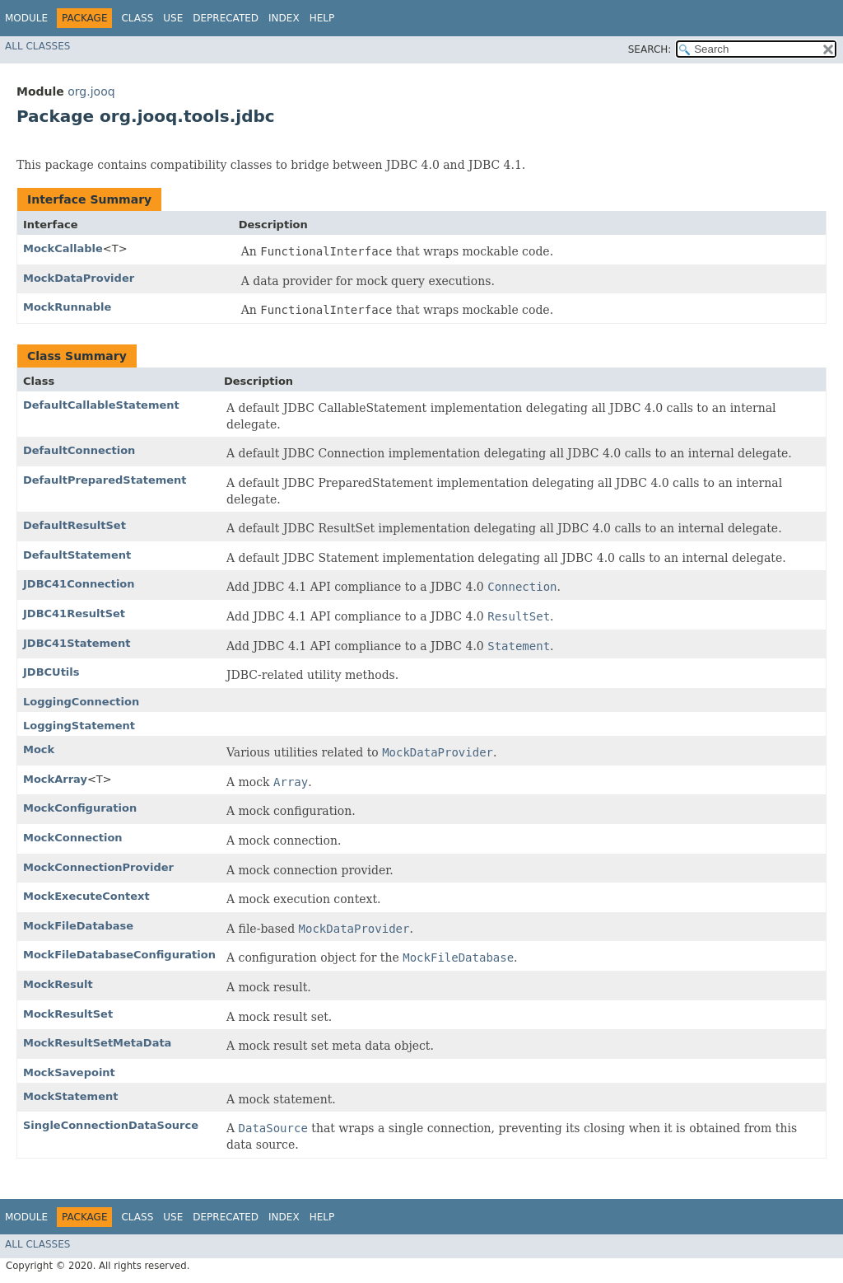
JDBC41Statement (76, 643)
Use (173, 18)
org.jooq (91, 91)
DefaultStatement (77, 555)
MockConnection (73, 837)
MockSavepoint (69, 1072)
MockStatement (70, 1096)
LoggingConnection (81, 701)
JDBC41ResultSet (74, 613)
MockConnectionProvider (98, 867)
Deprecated (225, 18)
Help (322, 18)
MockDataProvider (78, 278)
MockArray (55, 779)
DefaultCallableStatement (101, 405)
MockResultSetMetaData (97, 1043)
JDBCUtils (51, 672)
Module (26, 18)
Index (284, 18)
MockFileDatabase (78, 926)
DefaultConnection (79, 450)
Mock (38, 749)
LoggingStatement (79, 725)
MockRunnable (67, 307)
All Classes (37, 46)
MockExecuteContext (86, 896)
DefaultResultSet (74, 525)
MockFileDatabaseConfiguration (119, 954)
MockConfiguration (80, 808)
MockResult (58, 984)
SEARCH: (650, 49)
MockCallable (63, 248)
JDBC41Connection (79, 584)
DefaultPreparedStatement (105, 480)
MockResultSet (68, 1014)
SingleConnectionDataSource (110, 1125)
